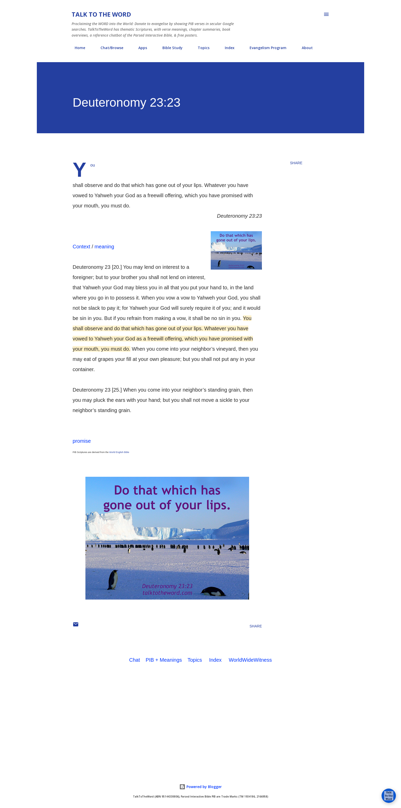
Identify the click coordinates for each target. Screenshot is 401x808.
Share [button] (296, 163)
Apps (139, 47)
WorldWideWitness (250, 660)
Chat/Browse (108, 47)
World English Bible (119, 452)
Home (77, 47)
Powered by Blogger (200, 786)
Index (226, 47)
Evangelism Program (265, 47)
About (304, 47)
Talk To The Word (101, 14)
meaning (104, 246)
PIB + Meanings (164, 660)
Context (81, 246)
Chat (134, 660)
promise (82, 441)
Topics (200, 47)
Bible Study (169, 47)
